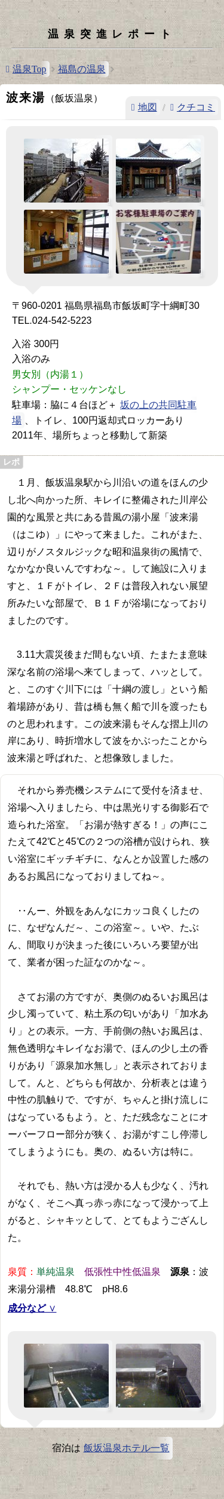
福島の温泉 (82, 69)
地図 (147, 107)
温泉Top (30, 69)
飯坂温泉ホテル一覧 (127, 1448)
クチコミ (196, 107)
